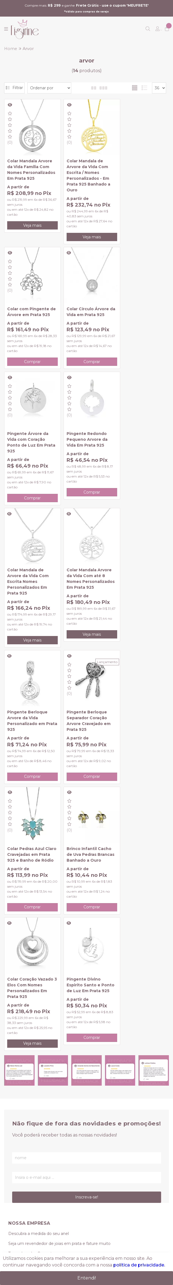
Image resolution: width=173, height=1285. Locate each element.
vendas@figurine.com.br (37, 1184)
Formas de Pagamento (31, 991)
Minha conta (20, 1093)
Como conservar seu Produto (36, 1011)
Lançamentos (21, 1031)
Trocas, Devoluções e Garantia (37, 1001)
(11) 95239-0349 (28, 1174)
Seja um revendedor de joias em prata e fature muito (59, 971)
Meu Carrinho (21, 1113)
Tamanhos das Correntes (32, 981)
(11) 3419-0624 (21, 1165)
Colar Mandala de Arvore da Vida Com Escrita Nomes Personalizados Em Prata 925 (28, 443)
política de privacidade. (139, 1265)
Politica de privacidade (29, 1041)
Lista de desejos (23, 1122)
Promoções (19, 1021)
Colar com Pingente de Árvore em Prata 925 (138, 162)
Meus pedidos (21, 1103)
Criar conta (18, 1083)
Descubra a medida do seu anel (38, 961)
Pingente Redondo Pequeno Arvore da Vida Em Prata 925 (137, 305)
